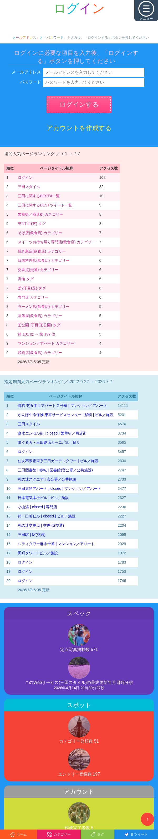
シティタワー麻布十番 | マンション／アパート (56, 544)
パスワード (30, 82)
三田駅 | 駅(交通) (31, 534)
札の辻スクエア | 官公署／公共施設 (47, 479)
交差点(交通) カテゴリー (38, 270)
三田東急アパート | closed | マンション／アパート (59, 488)
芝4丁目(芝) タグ (32, 223)
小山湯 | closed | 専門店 (37, 507)
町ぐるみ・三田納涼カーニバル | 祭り (49, 442)
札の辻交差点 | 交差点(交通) (41, 525)
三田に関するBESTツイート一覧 (45, 205)
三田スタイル (29, 187)
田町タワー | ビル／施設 (38, 553)
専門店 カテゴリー (33, 297)
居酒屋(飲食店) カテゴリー (40, 316)
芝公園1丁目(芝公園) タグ (39, 325)
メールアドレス (26, 72)
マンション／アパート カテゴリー (46, 343)
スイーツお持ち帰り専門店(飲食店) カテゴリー (56, 242)
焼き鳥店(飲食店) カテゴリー (42, 251)
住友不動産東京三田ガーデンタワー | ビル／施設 (58, 461)
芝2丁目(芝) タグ (32, 288)
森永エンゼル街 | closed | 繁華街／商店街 (52, 433)
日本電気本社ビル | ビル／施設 (43, 498)
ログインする (79, 104)
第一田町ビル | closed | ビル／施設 (46, 516)
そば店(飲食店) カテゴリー (40, 233)
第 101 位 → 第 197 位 (36, 334)
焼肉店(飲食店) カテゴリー (40, 353)
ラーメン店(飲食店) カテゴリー (43, 306)
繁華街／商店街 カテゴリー (40, 214)
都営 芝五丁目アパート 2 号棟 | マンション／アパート (62, 405)
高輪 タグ (26, 279)
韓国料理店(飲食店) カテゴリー (43, 260)
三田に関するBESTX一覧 (39, 196)
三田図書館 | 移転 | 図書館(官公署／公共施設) (55, 470)
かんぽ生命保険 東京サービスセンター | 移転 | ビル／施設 (65, 415)
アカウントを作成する (79, 127)
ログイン (25, 177)
